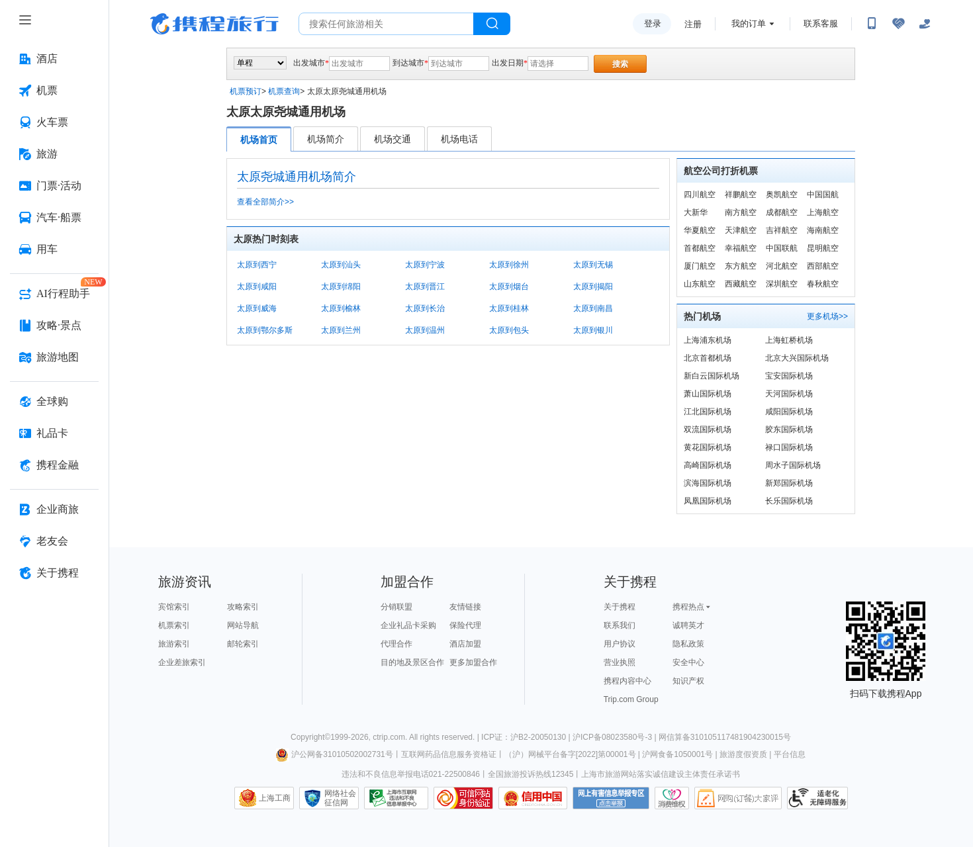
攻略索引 (243, 606)
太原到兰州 (341, 330)
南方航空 (741, 212)
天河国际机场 (789, 393)
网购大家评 (738, 798)
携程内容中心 (627, 681)
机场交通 (392, 139)
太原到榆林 (341, 308)
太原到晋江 (425, 286)
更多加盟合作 (473, 662)
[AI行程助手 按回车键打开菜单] (54, 294)
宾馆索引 (174, 606)
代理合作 (396, 643)
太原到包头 (509, 330)
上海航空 (823, 212)
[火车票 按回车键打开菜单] (54, 122)
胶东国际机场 (789, 429)
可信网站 (463, 798)
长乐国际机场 (789, 501)
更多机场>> (827, 316)
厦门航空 (700, 266)
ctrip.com (389, 737)
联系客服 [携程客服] (821, 23)
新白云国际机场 (711, 375)
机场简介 (325, 139)
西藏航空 (741, 284)
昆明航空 (823, 248)
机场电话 (459, 139)
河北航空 (782, 266)
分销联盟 (396, 606)
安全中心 (688, 662)
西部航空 (823, 266)
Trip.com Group (631, 699)
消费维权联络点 (672, 798)
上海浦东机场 (707, 340)
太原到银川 (593, 330)
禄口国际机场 (789, 447)
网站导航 (243, 625)
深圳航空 (782, 284)
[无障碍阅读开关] (898, 23)
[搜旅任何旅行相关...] (386, 24)
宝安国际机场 (789, 375)
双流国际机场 (707, 429)
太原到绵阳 (341, 286)
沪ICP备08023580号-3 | (616, 737)
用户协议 (619, 643)
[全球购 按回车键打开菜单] (54, 402)
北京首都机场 (707, 358)
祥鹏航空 (741, 194)
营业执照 (619, 662)
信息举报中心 (396, 798)
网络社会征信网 (340, 798)
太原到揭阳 (593, 286)
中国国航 (823, 194)
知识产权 (688, 681)
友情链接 (465, 606)
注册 (693, 24)
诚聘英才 (688, 625)
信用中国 (532, 798)
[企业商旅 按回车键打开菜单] (54, 509)
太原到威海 (257, 308)
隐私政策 (688, 643)
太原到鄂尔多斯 (265, 330)
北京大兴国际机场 (797, 358)
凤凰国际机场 (707, 501)
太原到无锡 (593, 264)
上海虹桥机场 (789, 340)
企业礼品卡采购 (408, 625)
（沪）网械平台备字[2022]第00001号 (570, 754)
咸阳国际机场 (789, 411)
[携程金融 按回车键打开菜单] (54, 465)
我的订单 (748, 23)
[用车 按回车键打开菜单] (54, 249)
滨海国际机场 (707, 483)
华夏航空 (700, 230)
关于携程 (619, 606)
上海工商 (275, 798)
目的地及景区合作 (412, 662)
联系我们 (619, 625)
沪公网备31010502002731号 (334, 754)
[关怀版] (924, 23)
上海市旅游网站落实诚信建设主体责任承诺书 (660, 774)
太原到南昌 (593, 308)
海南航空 (823, 230)
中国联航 (782, 248)
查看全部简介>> (265, 201)
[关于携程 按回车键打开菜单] (54, 573)
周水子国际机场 (793, 465)
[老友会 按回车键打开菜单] (54, 541)
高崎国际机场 (707, 465)
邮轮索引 (243, 643)
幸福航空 (741, 248)
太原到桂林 (509, 308)
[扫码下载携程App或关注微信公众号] (871, 24)
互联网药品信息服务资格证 (448, 754)
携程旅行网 (214, 23)
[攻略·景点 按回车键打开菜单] (54, 325)
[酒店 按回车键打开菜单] (54, 59)
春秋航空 (823, 284)
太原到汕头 (341, 264)
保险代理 (465, 625)
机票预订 (245, 91)
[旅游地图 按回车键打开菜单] (54, 357)
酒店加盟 (465, 643)
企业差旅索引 (182, 662)
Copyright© (310, 737)
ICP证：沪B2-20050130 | (527, 737)
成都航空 (782, 212)
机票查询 (284, 91)
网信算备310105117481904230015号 (725, 737)
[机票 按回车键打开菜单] (54, 91)
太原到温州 (425, 330)
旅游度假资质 (743, 754)
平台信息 (790, 754)
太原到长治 (425, 308)
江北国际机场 (707, 411)
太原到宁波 (425, 264)
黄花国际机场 (707, 447)
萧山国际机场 (707, 393)
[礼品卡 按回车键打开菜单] (54, 433)
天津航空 (741, 230)
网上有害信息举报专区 (611, 798)
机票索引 (174, 625)
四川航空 (700, 194)
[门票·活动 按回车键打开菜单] (54, 186)
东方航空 (741, 266)
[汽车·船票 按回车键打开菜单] (54, 218)
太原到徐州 (509, 264)
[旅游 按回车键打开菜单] (54, 154)
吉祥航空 (782, 230)
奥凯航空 (782, 194)
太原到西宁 (257, 264)
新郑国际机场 (789, 483)
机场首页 (258, 139)
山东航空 (700, 284)
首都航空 (700, 248)
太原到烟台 (509, 286)
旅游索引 (174, 643)
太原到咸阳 (257, 286)
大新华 (696, 212)
